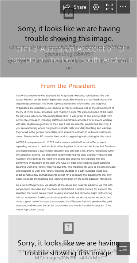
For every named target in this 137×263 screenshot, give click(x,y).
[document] (68, 131)
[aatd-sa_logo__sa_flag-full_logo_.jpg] (68, 39)
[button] (74, 7)
